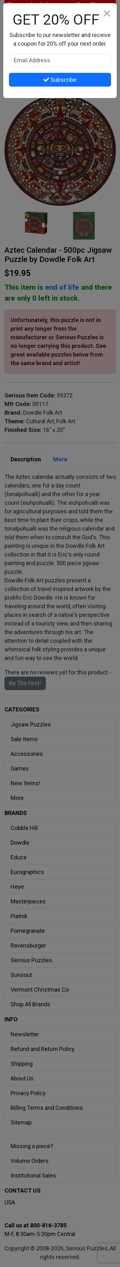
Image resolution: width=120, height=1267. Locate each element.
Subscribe (60, 79)
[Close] (106, 13)
